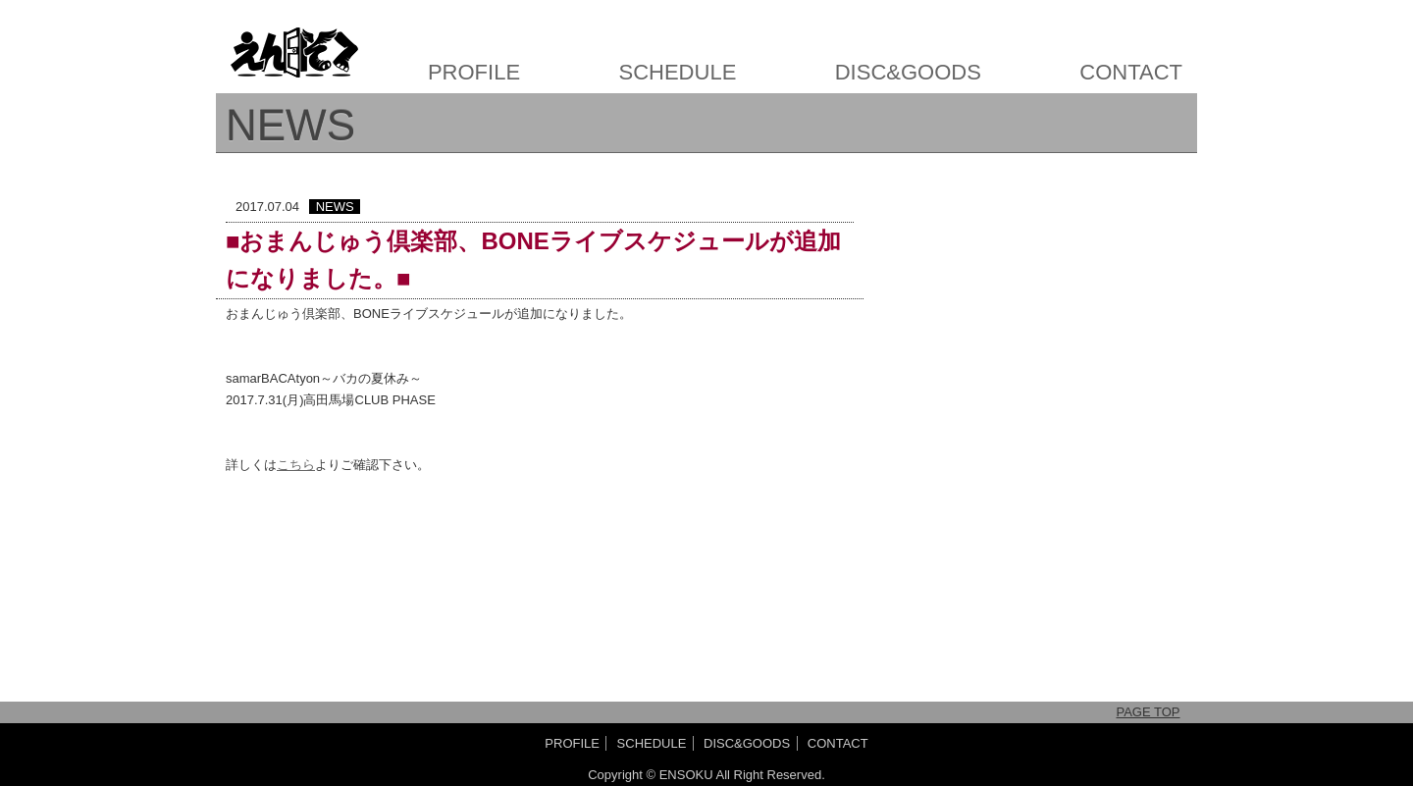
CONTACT (1130, 72)
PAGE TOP (1147, 712)
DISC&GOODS (908, 72)
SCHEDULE (678, 72)
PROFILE (474, 72)
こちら (296, 464)
